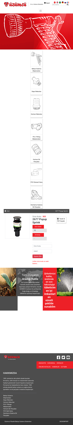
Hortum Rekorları (9, 402)
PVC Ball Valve (8, 411)
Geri (7, 211)
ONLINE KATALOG (45, 367)
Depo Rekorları (8, 400)
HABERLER (56, 367)
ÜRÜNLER (60, 363)
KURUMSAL (52, 363)
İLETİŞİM (64, 367)
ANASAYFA (43, 363)
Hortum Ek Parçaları (9, 409)
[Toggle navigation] (40, 11)
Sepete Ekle (38, 256)
